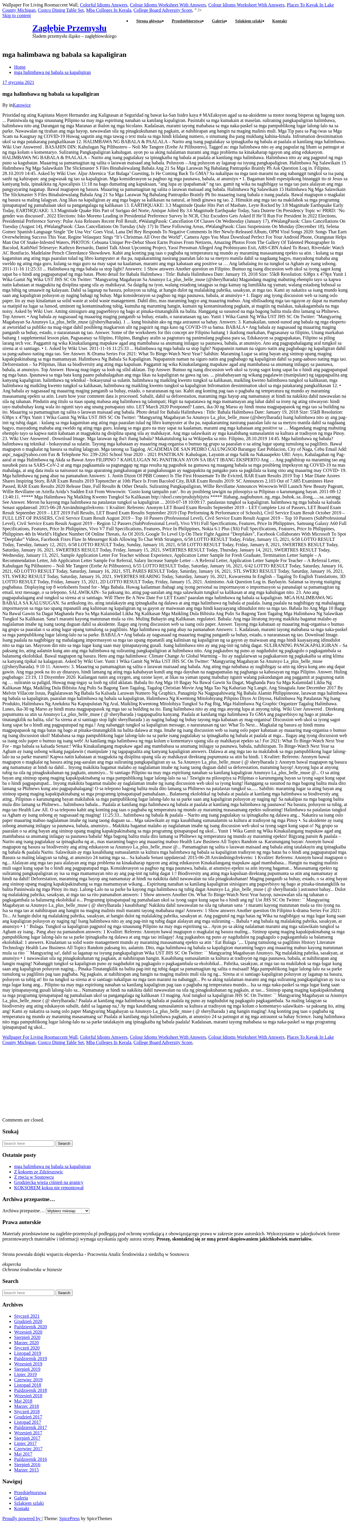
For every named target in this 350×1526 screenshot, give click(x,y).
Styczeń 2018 (27, 1411)
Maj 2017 (23, 1453)
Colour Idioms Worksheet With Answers (168, 4)
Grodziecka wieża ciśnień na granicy (48, 1182)
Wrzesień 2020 (28, 1332)
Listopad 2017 (27, 1422)
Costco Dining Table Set (61, 10)
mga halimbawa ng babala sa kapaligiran (52, 72)
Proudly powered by (22, 1518)
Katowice (22, 105)
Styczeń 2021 (27, 1316)
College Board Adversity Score (163, 1042)
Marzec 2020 (26, 1342)
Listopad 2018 (27, 1385)
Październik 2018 (30, 1390)
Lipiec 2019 (25, 1374)
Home (20, 67)
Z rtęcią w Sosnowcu (34, 1177)
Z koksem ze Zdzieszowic (38, 1171)
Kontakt (279, 21)
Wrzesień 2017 (28, 1432)
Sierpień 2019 (27, 1369)
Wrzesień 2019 (28, 1363)
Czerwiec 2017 (28, 1448)
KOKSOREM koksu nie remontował (49, 1187)
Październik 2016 (30, 1459)
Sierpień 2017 (27, 1438)
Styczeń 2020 (27, 1347)
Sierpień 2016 (27, 1464)
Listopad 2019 (27, 1353)
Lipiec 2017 (25, 1443)
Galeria (218, 21)
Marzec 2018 (26, 1406)
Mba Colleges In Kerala (108, 10)
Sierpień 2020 (27, 1337)
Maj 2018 (23, 1400)
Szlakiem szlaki (248, 21)
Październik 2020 (30, 1326)
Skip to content (16, 15)
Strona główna (148, 21)
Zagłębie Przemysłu (69, 28)
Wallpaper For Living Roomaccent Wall (40, 1037)
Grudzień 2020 (28, 1321)
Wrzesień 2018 (28, 1395)
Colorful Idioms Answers (104, 4)
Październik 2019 (30, 1358)
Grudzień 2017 (28, 1416)
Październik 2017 (30, 1427)
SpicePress (69, 1518)
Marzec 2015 (26, 1469)
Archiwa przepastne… (23, 1210)
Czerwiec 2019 (28, 1379)
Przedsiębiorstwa (187, 21)
